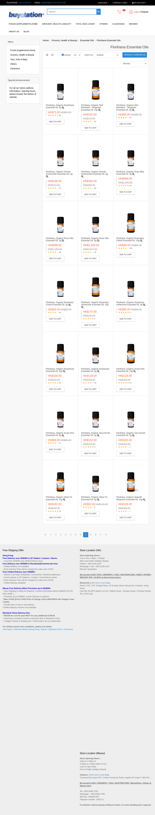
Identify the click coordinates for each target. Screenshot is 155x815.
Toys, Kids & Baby (85, 24)
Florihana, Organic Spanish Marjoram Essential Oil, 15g (129, 498)
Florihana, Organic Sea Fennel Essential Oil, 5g (130, 434)
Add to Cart (55, 122)
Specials (6, 775)
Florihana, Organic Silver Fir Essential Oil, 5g (94, 498)
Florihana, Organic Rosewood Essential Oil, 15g (60, 370)
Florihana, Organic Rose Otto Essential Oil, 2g (59, 239)
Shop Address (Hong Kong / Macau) (17, 738)
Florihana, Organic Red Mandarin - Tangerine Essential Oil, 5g (127, 107)
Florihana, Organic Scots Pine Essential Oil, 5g (60, 434)
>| (106, 534)
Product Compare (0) (134, 55)
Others (104, 24)
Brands (133, 24)
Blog (26, 31)
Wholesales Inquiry (10, 750)
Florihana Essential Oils (109, 40)
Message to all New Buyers (14, 732)
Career (5, 758)
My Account (84, 772)
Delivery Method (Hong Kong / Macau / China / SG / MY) (25, 741)
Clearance (118, 24)
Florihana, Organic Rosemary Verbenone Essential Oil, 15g (95, 303)
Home (46, 40)
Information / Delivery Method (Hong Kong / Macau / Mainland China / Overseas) (38, 629)
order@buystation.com (53, 3)
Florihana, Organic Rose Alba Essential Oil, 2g (130, 172)
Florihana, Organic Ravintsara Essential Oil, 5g (60, 106)
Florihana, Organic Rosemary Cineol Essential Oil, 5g (60, 303)
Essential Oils (87, 40)
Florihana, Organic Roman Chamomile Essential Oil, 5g (94, 172)
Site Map (83, 732)
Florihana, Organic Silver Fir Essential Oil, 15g (59, 498)
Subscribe (15, 707)
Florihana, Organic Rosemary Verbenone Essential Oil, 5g (130, 303)
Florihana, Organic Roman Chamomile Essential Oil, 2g (59, 172)
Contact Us (84, 729)
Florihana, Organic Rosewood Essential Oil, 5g (95, 370)
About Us (14, 31)
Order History (85, 775)
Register (145, 12)
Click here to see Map (100, 583)
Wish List (83, 778)
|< (45, 534)
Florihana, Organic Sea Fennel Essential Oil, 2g (95, 434)
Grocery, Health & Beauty (56, 24)
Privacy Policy (8, 753)
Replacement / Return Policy (14, 747)
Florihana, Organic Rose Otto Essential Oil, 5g (95, 239)
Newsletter (84, 780)
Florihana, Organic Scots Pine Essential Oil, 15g (130, 370)
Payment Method (9, 744)
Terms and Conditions (11, 755)
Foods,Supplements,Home (23, 24)
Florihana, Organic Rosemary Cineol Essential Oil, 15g (130, 239)
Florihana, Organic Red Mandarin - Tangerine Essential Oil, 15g (92, 107)
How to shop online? (11, 735)
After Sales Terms (10, 729)
